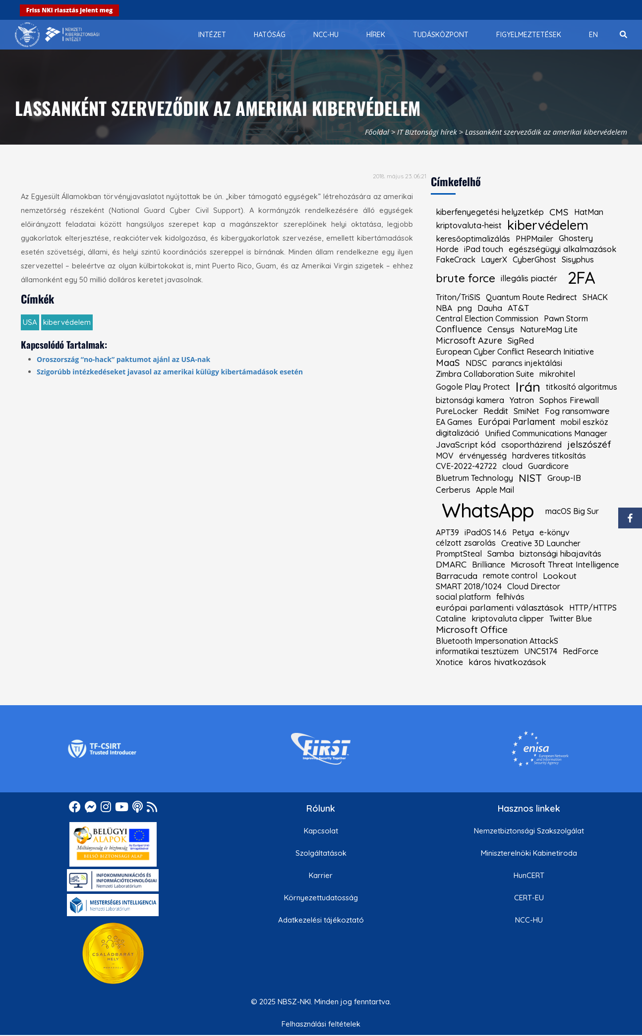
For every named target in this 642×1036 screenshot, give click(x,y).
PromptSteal (459, 554)
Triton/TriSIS (458, 297)
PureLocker (457, 411)
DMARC (451, 564)
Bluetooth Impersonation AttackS (497, 641)
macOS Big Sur (572, 511)
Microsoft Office (472, 629)
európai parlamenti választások (500, 607)
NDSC (476, 363)
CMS (559, 212)
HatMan (588, 212)
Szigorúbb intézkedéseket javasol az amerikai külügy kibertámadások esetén (170, 371)
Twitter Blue (570, 618)
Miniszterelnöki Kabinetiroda (529, 853)
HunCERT (529, 875)
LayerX (494, 259)
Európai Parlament (516, 421)
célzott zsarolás (466, 543)
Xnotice (449, 662)
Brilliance (488, 565)
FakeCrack (455, 259)
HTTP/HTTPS (593, 608)
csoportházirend (531, 445)
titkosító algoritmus (581, 387)
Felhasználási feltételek (321, 1024)
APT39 (447, 532)
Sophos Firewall (569, 400)
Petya (523, 532)
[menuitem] (212, 34)
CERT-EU (529, 897)
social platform (463, 597)
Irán (528, 387)
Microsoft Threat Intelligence (565, 565)
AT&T (518, 308)
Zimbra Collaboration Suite (485, 374)
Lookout (560, 575)
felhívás (510, 597)
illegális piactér (529, 278)
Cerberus (453, 490)
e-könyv (554, 532)
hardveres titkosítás (549, 456)
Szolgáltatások (321, 853)
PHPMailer (534, 239)
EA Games (454, 422)
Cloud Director (533, 586)
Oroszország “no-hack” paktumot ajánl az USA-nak (123, 359)
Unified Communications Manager (546, 433)
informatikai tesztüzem (477, 651)
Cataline (451, 618)
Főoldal (377, 132)
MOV (445, 456)
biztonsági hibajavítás (560, 554)
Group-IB (564, 478)
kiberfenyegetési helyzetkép (490, 212)
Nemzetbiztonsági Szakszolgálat (529, 830)
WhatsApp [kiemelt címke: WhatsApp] (487, 510)
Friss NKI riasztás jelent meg (69, 10)
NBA (444, 308)
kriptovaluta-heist (469, 225)
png (465, 308)
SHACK (595, 297)
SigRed (521, 341)
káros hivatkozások (507, 662)
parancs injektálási (527, 363)
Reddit (495, 411)
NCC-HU (529, 920)
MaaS (448, 362)
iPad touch (483, 249)
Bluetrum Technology (474, 478)
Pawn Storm (566, 318)
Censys (501, 329)
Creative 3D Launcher (541, 543)
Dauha (489, 308)
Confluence (459, 329)
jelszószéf (589, 444)
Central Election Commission (487, 318)
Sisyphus (578, 259)
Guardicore (548, 466)
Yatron (522, 400)
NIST (530, 478)
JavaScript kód (466, 444)
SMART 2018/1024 (469, 586)
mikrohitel (557, 374)
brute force (465, 278)
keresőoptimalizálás (473, 239)
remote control (510, 575)
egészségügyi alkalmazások (562, 249)
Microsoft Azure (469, 340)
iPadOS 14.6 (486, 532)
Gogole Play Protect (473, 387)
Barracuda (456, 575)
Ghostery (576, 238)
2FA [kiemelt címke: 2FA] (581, 277)
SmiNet (526, 411)
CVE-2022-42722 (466, 466)
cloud (512, 466)
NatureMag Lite (549, 329)
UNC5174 (540, 651)
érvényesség (483, 456)
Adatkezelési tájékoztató (321, 920)
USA (30, 322)
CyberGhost (534, 259)
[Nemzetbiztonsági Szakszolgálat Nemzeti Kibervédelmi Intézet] (57, 35)
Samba (500, 554)
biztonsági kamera (470, 400)
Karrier (321, 875)
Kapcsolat (321, 830)
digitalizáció (457, 433)
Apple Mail (495, 490)
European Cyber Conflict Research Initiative (515, 352)
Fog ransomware (577, 411)
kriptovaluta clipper (507, 618)
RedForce (580, 651)
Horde (447, 249)
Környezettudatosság (321, 897)
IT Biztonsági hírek (427, 132)
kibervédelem (67, 322)
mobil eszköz (584, 422)
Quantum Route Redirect (531, 297)
